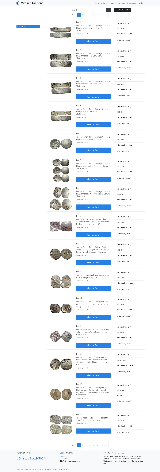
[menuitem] (97, 3)
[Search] (108, 10)
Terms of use (41, 469)
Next (105, 15)
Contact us (63, 456)
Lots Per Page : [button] (122, 10)
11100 (131, 283)
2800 (130, 426)
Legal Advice (62, 469)
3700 (130, 34)
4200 (130, 172)
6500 (130, 89)
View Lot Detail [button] (93, 41)
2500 (130, 145)
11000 (131, 365)
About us (121, 453)
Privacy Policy (52, 469)
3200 (130, 62)
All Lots (19, 24)
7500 (130, 117)
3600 (130, 338)
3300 (130, 310)
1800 (130, 200)
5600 (130, 255)
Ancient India (21, 27)
